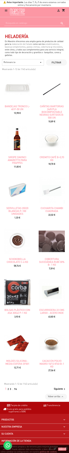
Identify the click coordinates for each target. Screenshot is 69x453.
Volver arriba (56, 396)
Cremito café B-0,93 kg (52, 158)
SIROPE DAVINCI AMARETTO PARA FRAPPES (17, 160)
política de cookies (48, 451)
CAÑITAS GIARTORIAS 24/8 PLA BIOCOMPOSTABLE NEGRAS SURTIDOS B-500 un (51, 112)
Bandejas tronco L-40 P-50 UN (17, 108)
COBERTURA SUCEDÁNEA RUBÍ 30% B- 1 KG (51, 261)
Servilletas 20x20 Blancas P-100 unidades (17, 211)
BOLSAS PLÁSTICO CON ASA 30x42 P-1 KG (17, 311)
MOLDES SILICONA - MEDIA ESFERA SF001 (17, 362)
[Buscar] (34, 23)
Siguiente (60, 389)
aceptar (62, 449)
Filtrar (56, 62)
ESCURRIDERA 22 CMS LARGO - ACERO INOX (51, 311)
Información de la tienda (16, 440)
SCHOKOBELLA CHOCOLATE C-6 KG (17, 260)
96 (15, 389)
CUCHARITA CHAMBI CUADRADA (52, 209)
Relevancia (23, 62)
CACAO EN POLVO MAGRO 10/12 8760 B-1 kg (51, 363)
